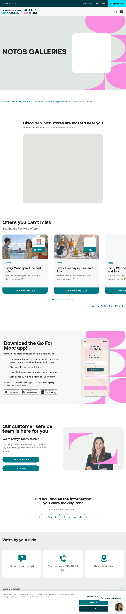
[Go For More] (30, 11)
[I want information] (20, 460)
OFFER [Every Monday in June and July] (8, 263)
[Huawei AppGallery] (49, 391)
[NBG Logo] (12, 12)
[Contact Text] (62, 564)
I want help (21, 468)
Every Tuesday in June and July (75, 269)
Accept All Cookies (94, 611)
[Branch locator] (104, 564)
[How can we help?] (21, 564)
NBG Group (100, 4)
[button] (53, 299)
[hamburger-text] (121, 11)
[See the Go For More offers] (108, 306)
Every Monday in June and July (23, 269)
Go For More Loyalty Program (16, 101)
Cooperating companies (58, 101)
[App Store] (12, 391)
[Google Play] (30, 391)
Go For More (9, 3)
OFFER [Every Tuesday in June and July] (59, 263)
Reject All (93, 604)
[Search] (116, 12)
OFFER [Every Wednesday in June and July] (110, 263)
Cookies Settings (93, 598)
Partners (39, 101)
